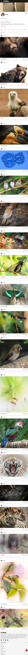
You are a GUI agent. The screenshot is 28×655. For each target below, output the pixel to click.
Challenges (13, 29)
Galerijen (5, 29)
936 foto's (2, 20)
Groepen (9, 29)
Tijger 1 (2, 529)
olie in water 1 (3, 170)
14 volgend (10, 20)
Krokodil (2, 502)
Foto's (2, 29)
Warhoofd (2, 369)
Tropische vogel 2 (4, 334)
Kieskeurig (2, 646)
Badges (20, 29)
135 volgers (6, 20)
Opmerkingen (25, 29)
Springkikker (3, 628)
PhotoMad (3, 35)
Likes (17, 29)
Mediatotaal (2, 654)
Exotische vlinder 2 (4, 250)
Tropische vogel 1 (4, 449)
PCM (1, 649)
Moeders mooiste (4, 145)
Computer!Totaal (3, 651)
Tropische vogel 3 (4, 227)
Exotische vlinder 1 (4, 306)
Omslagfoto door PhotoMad (5, 3)
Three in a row (3, 195)
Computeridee (3, 648)
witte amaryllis (3, 413)
